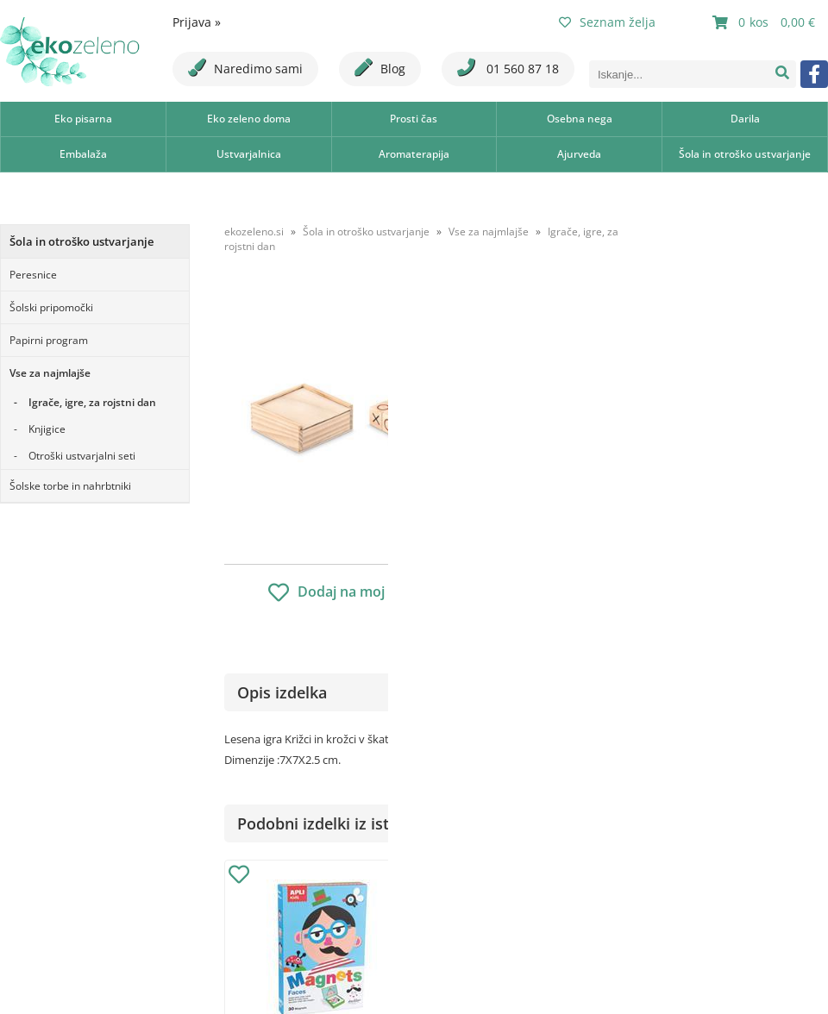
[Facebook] (814, 74)
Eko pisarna (83, 118)
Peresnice (33, 274)
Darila (745, 118)
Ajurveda (579, 154)
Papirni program (48, 340)
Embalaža (83, 154)
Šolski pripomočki (51, 307)
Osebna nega (579, 118)
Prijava (196, 22)
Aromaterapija (414, 154)
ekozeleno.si (254, 231)
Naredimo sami (245, 68)
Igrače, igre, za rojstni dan (92, 402)
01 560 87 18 (508, 68)
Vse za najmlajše (50, 373)
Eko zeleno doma (249, 118)
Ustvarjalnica (248, 154)
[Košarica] (766, 22)
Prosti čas (413, 118)
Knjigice (47, 429)
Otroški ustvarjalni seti (81, 455)
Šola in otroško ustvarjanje (745, 154)
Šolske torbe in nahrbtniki (70, 486)
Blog (379, 68)
